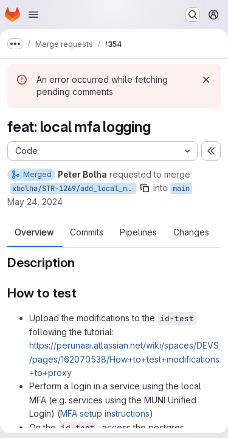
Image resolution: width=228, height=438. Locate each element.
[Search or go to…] (192, 14)
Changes (191, 232)
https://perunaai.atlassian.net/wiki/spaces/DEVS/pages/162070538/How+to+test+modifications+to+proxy (124, 359)
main (181, 188)
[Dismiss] (206, 79)
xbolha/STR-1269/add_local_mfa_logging (74, 188)
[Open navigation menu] (33, 14)
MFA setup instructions (105, 413)
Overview (34, 232)
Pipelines (138, 232)
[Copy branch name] (144, 188)
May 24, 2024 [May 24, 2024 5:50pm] (35, 201)
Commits (86, 232)
